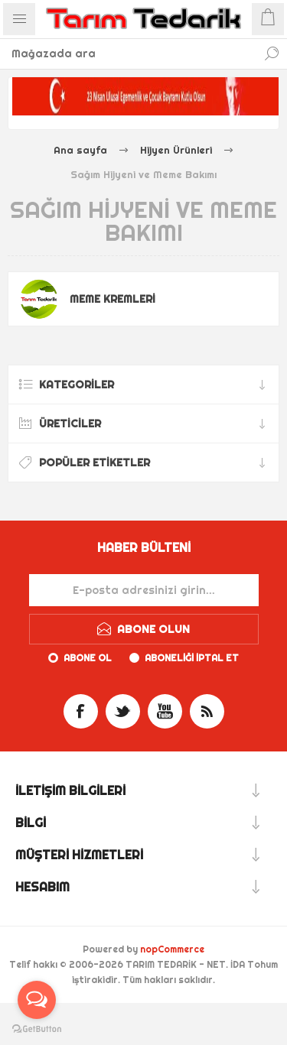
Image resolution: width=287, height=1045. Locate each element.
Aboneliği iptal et (192, 658)
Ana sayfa (80, 150)
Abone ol (88, 658)
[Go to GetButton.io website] (36, 1029)
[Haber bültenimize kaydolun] (144, 590)
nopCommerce (172, 949)
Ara (271, 53)
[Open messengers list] (37, 1000)
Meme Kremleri (112, 299)
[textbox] (128, 53)
